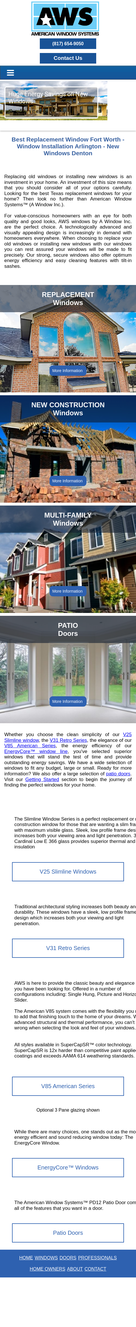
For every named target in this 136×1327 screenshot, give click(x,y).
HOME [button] (26, 1257)
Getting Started (42, 779)
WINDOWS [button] (46, 1257)
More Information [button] (68, 370)
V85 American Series (30, 745)
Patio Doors (68, 1233)
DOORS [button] (68, 1257)
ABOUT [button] (75, 1269)
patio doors (118, 773)
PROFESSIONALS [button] (97, 1257)
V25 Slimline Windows (68, 871)
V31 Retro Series (68, 740)
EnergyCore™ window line (36, 751)
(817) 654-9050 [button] (68, 43)
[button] (68, 58)
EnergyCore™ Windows (68, 1167)
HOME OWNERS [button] (47, 1269)
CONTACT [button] (95, 1269)
